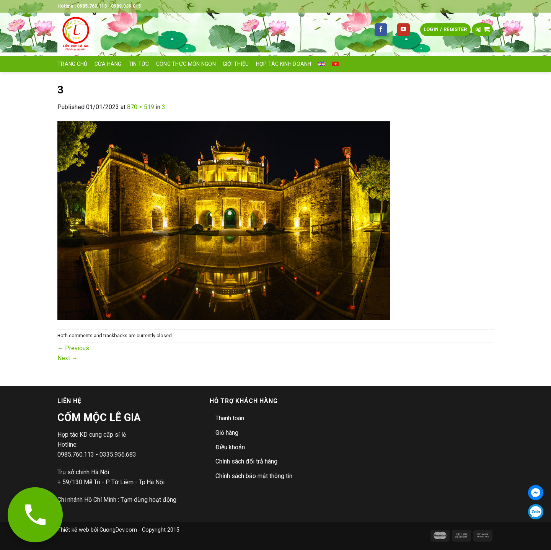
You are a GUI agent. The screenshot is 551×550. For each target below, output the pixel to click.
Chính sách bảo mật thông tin (253, 476)
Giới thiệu (236, 64)
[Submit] (350, 29)
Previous (73, 348)
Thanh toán (229, 418)
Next (67, 358)
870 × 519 (140, 107)
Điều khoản (230, 447)
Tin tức (139, 64)
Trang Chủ (72, 64)
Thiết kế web (73, 530)
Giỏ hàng (226, 432)
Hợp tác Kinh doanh (283, 64)
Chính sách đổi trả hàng (246, 461)
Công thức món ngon (186, 64)
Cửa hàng (108, 64)
